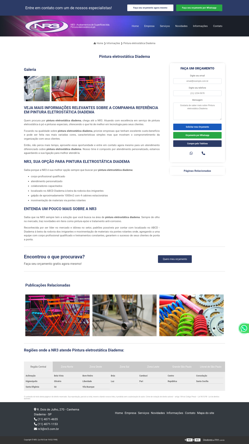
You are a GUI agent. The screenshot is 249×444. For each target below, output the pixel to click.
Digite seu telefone (197, 88)
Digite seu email (197, 75)
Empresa (149, 26)
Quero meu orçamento (175, 259)
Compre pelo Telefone (197, 143)
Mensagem (197, 100)
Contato (217, 26)
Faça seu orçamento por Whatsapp (199, 8)
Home (135, 26)
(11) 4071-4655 (46, 419)
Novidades (181, 26)
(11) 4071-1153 (46, 424)
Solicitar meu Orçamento (197, 127)
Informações (200, 26)
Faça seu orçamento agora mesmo (150, 8)
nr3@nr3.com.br (46, 429)
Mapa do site (205, 413)
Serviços (165, 26)
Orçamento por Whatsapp (197, 135)
